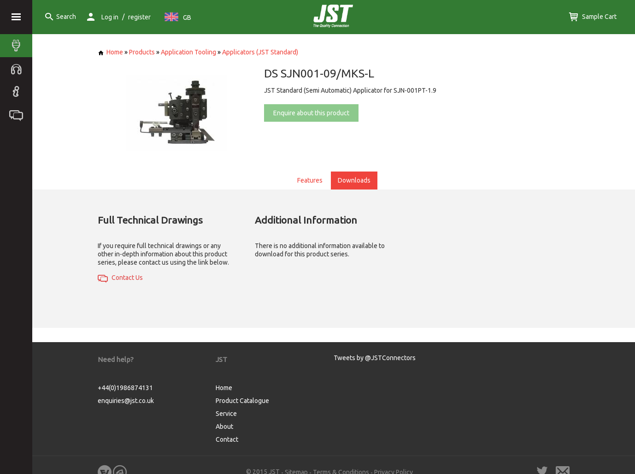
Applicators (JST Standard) (260, 52)
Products (142, 52)
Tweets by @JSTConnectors (375, 357)
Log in (109, 17)
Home (110, 52)
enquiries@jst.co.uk (126, 400)
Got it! (557, 440)
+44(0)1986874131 (125, 387)
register (139, 17)
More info (537, 421)
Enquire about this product (311, 113)
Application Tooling (188, 52)
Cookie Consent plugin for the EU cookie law (557, 456)
